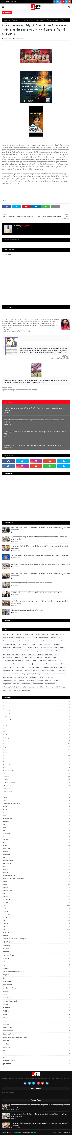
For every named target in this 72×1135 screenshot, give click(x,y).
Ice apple (5, 651)
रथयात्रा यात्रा (31, 687)
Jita (41, 651)
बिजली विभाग (40, 680)
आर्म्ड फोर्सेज (27, 670)
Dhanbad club (55, 641)
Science (37, 664)
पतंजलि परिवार (49, 677)
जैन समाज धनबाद (61, 674)
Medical (23, 654)
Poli (26, 657)
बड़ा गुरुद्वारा (21, 680)
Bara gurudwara (19, 637)
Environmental (17, 647)
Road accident (15, 664)
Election (33, 644)
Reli (61, 660)
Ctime (38, 641)
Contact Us (67, 1132)
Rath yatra (43, 660)
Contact (13, 1)
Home (2, 1)
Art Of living (50, 634)
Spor (18, 667)
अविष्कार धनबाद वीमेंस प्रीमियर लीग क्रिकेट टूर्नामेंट (55, 667)
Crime (33, 641)
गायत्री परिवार (16, 674)
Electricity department (44, 644)
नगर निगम (41, 677)
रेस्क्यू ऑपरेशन (40, 687)
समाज (64, 687)
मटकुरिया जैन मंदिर (26, 684)
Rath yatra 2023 (52, 660)
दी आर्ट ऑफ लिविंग (7, 677)
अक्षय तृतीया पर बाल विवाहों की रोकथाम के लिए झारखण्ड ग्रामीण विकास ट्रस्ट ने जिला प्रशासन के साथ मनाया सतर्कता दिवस (34, 421)
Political (32, 657)
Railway (35, 660)
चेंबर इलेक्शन (47, 674)
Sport (9, 20)
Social (5, 667)
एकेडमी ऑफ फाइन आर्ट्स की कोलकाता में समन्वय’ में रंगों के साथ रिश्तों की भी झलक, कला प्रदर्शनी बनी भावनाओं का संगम (39, 602)
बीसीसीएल (56, 680)
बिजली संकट (48, 680)
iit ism (16, 651)
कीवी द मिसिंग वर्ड (60, 670)
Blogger (34, 1132)
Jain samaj (35, 651)
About (7, 1)
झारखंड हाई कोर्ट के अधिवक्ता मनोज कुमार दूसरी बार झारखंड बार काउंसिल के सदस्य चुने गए (36, 592)
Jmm (52, 651)
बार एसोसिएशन (30, 680)
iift (11, 651)
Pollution (39, 657)
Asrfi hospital (60, 634)
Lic (4, 654)
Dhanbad (45, 641)
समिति (4, 690)
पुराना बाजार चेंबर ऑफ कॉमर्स (9, 680)
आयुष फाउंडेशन (18, 670)
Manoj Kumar (8, 38)
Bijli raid (34, 637)
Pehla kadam (18, 657)
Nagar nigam (31, 654)
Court (20, 641)
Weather (38, 667)
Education (25, 644)
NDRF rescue (48, 654)
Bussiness (6, 641)
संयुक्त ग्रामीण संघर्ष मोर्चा (14, 690)
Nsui (56, 654)
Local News (10, 654)
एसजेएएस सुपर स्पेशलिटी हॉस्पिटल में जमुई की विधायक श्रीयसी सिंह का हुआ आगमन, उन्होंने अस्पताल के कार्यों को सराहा (35, 433)
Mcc (17, 654)
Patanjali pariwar (8, 657)
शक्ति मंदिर (58, 687)
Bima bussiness (43, 637)
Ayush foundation (8, 637)
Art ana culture (29, 634)
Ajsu (13, 634)
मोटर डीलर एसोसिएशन (50, 684)
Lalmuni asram (60, 651)
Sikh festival (63, 664)
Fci (24, 647)
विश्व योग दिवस (49, 687)
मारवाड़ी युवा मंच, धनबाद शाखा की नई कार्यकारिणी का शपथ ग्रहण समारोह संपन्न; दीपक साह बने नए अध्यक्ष (40, 564)
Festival (30, 647)
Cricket (27, 641)
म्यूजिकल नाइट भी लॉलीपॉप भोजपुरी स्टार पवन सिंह (14, 687)
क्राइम (9, 674)
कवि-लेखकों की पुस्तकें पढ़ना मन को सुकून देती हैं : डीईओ (27, 610)
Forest (36, 647)
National (40, 654)
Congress (13, 641)
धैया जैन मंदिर (33, 677)
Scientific (44, 664)
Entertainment (57, 644)
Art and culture (40, 634)
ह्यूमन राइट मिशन (26, 690)
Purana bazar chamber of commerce (13, 660)
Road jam (24, 664)
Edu (19, 644)
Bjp (60, 637)
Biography (53, 637)
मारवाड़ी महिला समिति (38, 684)
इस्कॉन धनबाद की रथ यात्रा (48, 670)
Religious (5, 664)
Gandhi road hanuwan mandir (49, 647)
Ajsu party (19, 634)
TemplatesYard (18, 1132)
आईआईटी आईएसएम (8, 670)
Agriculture (6, 634)
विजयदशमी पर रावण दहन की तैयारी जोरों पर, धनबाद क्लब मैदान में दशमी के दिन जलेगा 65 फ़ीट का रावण (33, 445)
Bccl (28, 637)
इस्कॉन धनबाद (36, 670)
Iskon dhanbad (25, 651)
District (63, 641)
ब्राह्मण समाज (16, 684)
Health (62, 647)
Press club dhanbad (50, 657)
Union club (31, 667)
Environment (6, 647)
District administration (9, 644)
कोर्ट (4, 674)
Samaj (31, 664)
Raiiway (28, 660)
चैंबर (54, 674)
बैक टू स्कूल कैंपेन (7, 684)
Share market (54, 664)
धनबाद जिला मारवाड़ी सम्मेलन (20, 677)
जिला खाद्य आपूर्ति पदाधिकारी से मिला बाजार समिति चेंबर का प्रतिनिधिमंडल (31, 583)
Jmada (47, 651)
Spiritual (11, 667)
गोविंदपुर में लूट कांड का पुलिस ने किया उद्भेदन (31, 674)
